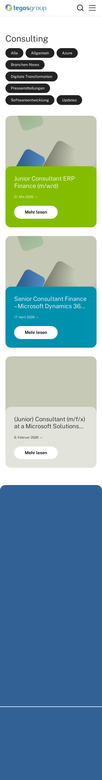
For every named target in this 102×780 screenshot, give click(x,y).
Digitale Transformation (31, 76)
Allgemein (40, 53)
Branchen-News (25, 64)
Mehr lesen (36, 212)
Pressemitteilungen (28, 88)
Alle (14, 53)
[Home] (41, 7)
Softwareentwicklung (30, 100)
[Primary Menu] (92, 8)
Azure (67, 53)
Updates (69, 100)
